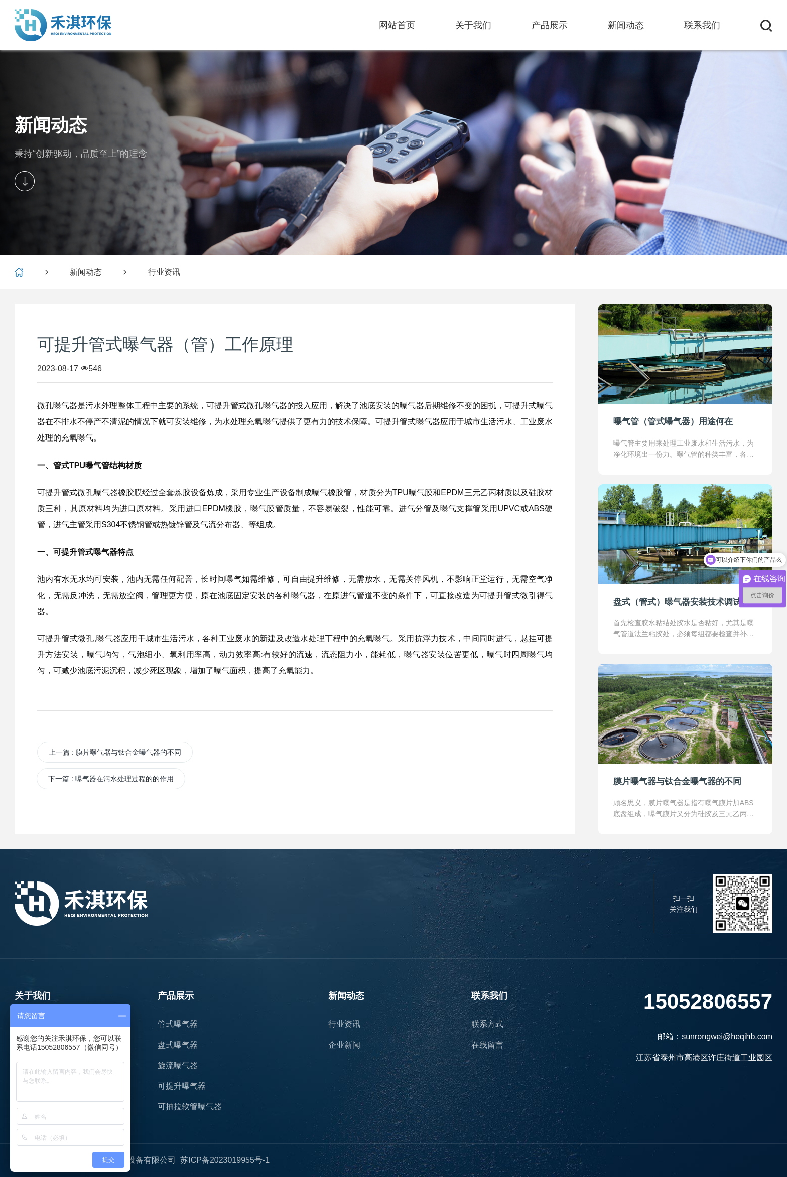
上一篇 (115, 752)
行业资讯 (164, 272)
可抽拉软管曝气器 (190, 1106)
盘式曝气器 (178, 1045)
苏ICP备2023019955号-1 (225, 1160)
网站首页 (397, 25)
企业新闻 (344, 1045)
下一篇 (111, 779)
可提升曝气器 (182, 1086)
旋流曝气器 (178, 1065)
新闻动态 (86, 272)
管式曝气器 (178, 1024)
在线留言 (487, 1045)
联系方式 (487, 1024)
